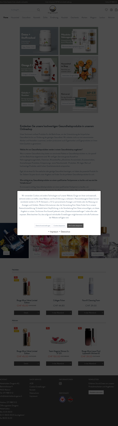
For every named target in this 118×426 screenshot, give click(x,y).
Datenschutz (64, 231)
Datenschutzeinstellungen (43, 226)
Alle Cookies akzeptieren (75, 226)
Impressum (53, 231)
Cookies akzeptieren (59, 226)
